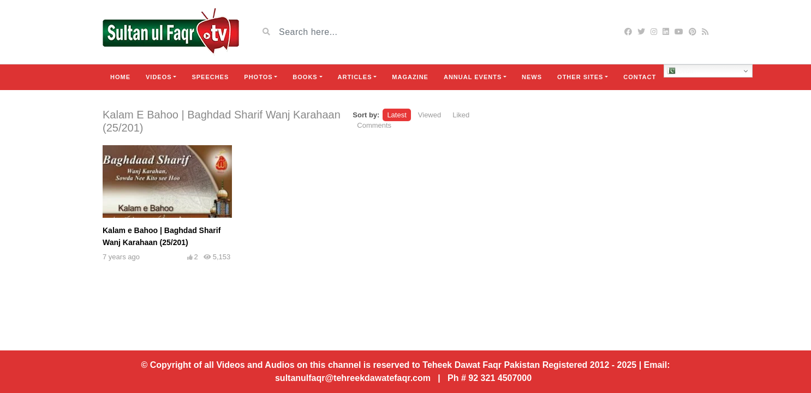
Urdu (680, 71)
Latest (396, 115)
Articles (355, 77)
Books (305, 77)
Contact (639, 77)
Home (120, 77)
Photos (258, 77)
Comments (374, 125)
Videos (159, 77)
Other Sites (580, 77)
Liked (460, 115)
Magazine (410, 77)
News (532, 77)
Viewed (429, 115)
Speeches (210, 77)
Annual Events (473, 77)
